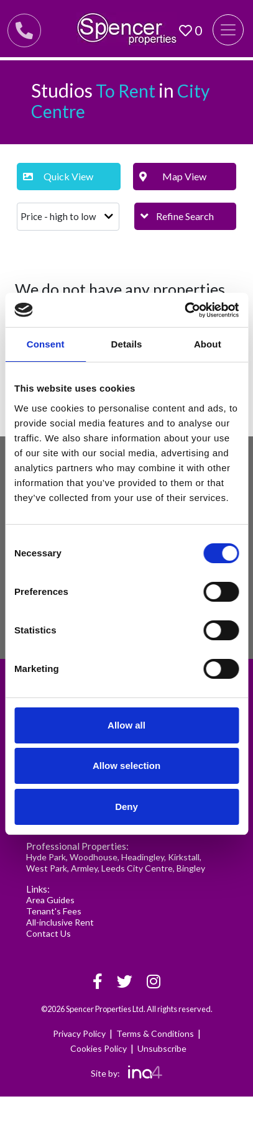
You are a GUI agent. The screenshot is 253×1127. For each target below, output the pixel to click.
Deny (126, 806)
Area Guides (50, 900)
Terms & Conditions (155, 1033)
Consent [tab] (46, 344)
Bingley (191, 868)
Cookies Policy (98, 1048)
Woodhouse (93, 857)
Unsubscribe (161, 1048)
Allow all (126, 725)
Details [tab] (126, 344)
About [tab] (207, 344)
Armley (84, 868)
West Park (46, 868)
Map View (173, 176)
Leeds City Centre (137, 868)
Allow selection (126, 765)
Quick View (58, 176)
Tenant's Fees (53, 911)
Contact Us (48, 933)
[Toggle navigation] (228, 29)
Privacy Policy (79, 1033)
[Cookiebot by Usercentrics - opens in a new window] (184, 310)
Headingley (142, 857)
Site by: (126, 1073)
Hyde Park (46, 857)
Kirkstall (184, 857)
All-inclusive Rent (60, 922)
